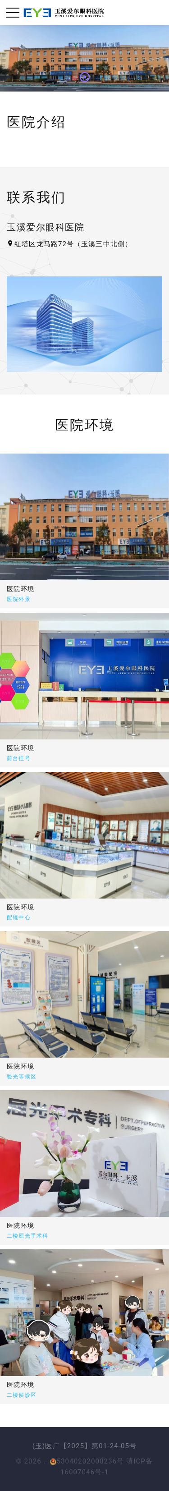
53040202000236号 (87, 1461)
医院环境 (21, 588)
